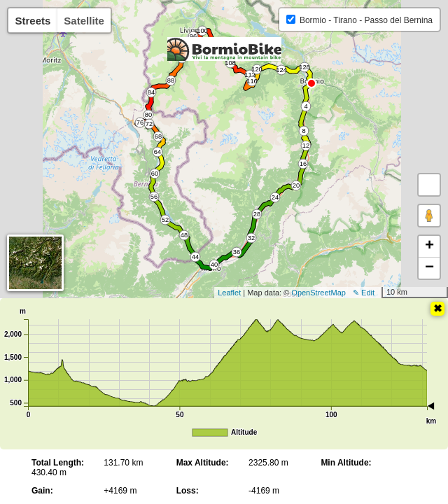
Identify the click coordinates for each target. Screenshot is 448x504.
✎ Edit (363, 292)
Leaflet (229, 292)
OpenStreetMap (318, 292)
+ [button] (429, 246)
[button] (429, 184)
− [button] (429, 268)
